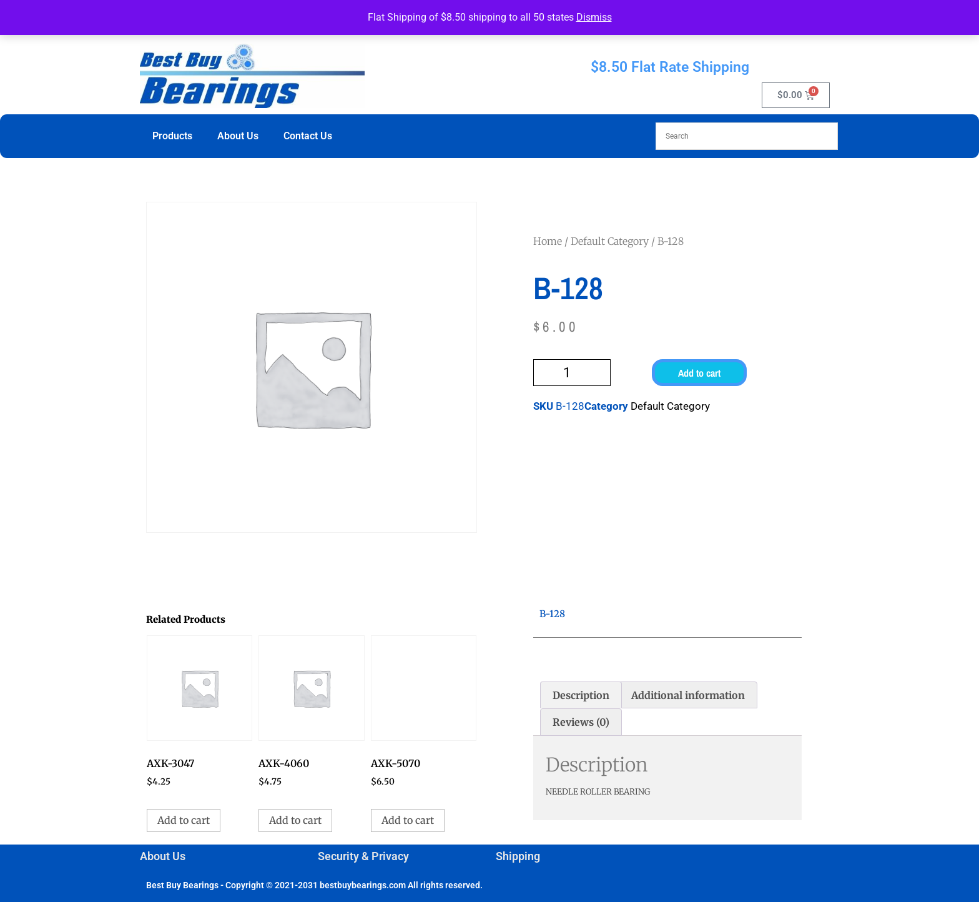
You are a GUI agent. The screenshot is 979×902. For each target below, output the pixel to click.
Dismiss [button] (594, 17)
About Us (237, 136)
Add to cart (699, 373)
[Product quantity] (572, 372)
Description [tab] (581, 695)
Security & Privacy (363, 856)
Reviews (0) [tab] (581, 722)
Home (547, 241)
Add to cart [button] (183, 820)
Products (172, 136)
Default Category (610, 241)
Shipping (518, 856)
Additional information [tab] (688, 695)
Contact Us (307, 136)
